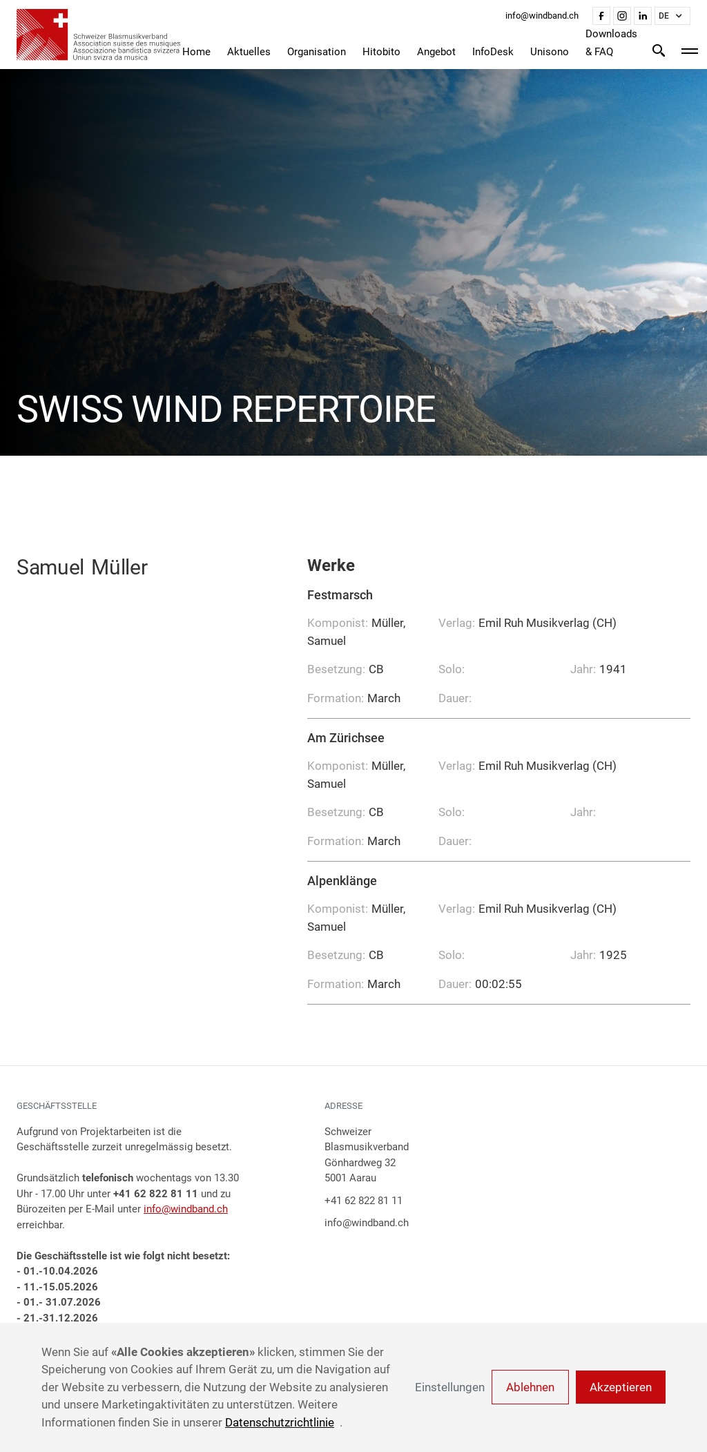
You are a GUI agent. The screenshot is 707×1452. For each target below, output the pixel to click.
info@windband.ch (186, 1209)
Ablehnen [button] (530, 1387)
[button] (672, 16)
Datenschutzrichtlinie (279, 1422)
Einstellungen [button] (450, 1387)
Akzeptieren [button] (621, 1387)
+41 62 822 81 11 (364, 1200)
